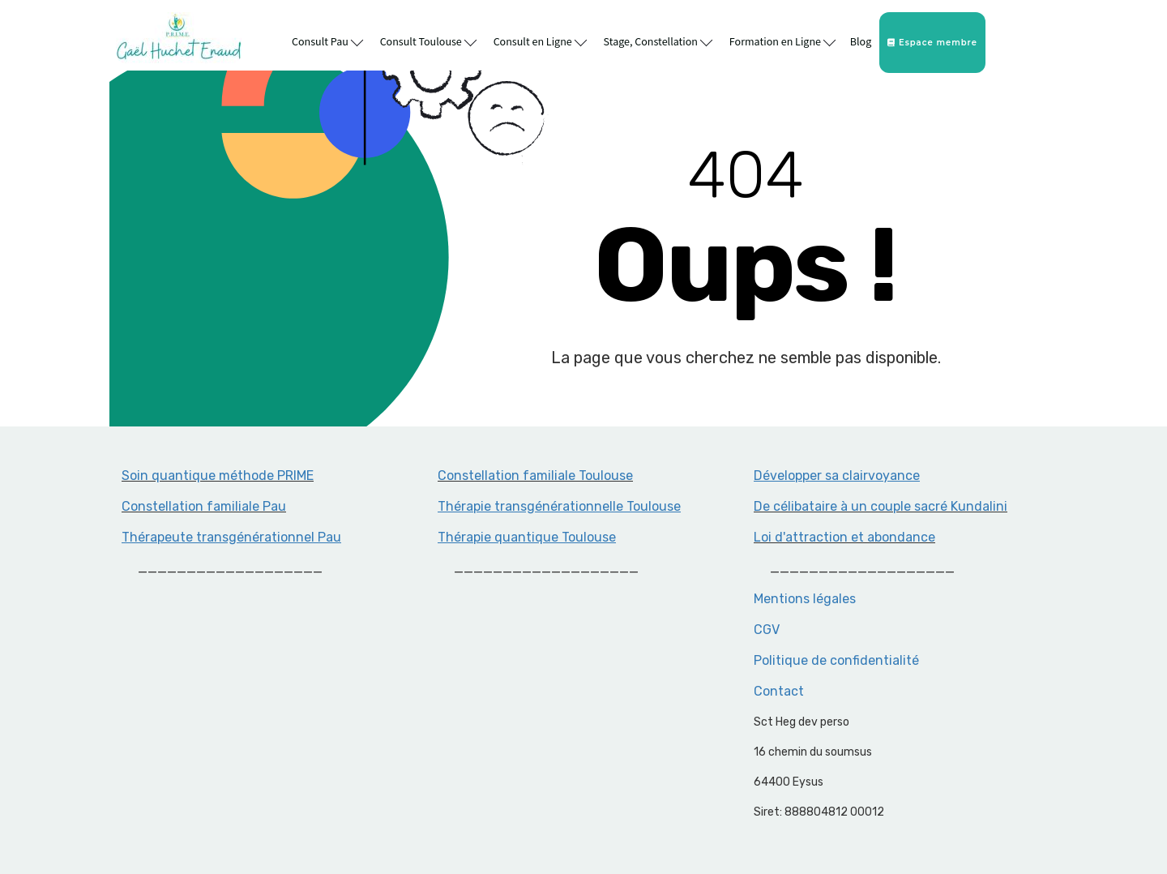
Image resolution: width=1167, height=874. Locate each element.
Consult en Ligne (540, 41)
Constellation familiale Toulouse (535, 475)
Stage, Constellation (658, 41)
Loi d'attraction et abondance (844, 537)
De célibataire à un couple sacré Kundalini (880, 506)
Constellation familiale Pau (204, 506)
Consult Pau (327, 41)
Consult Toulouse (428, 41)
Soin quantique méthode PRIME (218, 475)
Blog (860, 42)
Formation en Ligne (782, 41)
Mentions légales (805, 598)
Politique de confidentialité (836, 660)
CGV (767, 629)
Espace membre (932, 42)
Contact (779, 691)
